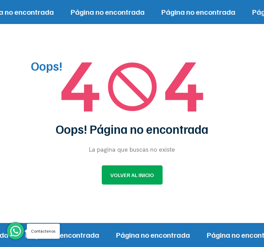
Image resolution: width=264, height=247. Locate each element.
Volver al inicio (132, 175)
